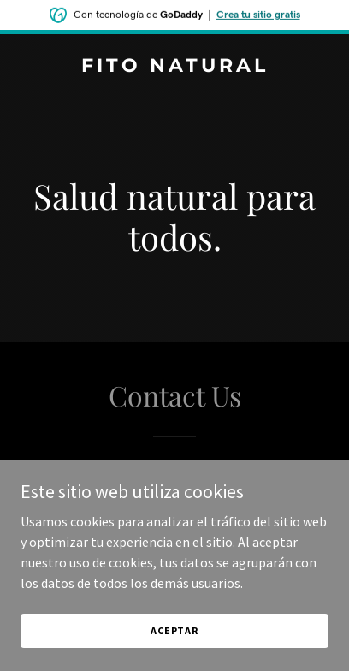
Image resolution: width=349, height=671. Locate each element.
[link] (174, 66)
